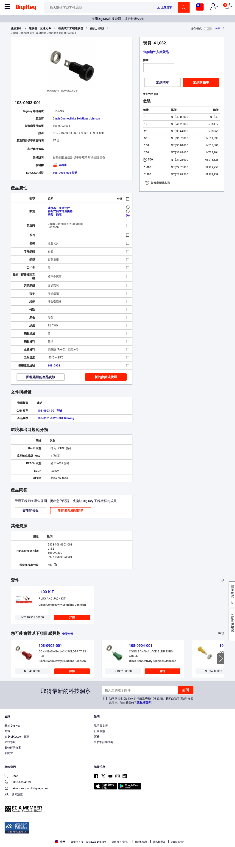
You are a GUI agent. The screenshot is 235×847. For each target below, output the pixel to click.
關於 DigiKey (12, 725)
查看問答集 (30, 511)
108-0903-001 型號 (65, 172)
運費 (97, 736)
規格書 (60, 165)
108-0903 (54, 365)
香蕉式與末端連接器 (70, 28)
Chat (11, 776)
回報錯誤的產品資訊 (40, 377)
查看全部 (67, 633)
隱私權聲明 (144, 702)
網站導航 (10, 742)
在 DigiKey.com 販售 (17, 736)
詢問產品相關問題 (71, 511)
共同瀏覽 (14, 795)
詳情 (72, 617)
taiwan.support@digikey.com (26, 789)
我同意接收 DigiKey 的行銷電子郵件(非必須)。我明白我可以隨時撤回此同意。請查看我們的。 (151, 700)
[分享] (219, 28)
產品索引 (16, 28)
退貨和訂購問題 (103, 742)
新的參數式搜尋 (106, 377)
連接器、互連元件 (40, 28)
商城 (7, 731)
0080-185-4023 (18, 782)
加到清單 (162, 82)
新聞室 (9, 753)
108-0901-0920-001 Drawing (55, 418)
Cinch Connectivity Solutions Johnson (76, 118)
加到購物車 (201, 82)
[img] (26, 8)
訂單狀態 (99, 731)
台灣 (60, 841)
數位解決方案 (13, 747)
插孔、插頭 (97, 28)
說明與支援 (101, 725)
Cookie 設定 (178, 841)
